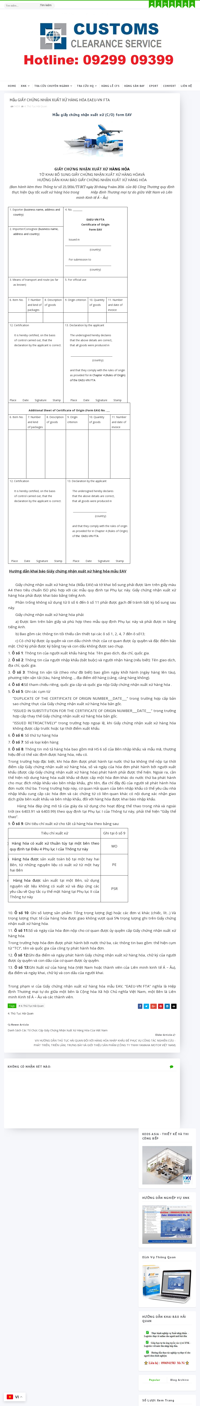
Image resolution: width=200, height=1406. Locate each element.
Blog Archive (179, 344)
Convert (169, 84)
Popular (154, 344)
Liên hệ (186, 84)
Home (12, 84)
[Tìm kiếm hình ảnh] (53, 3)
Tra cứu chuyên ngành (51, 84)
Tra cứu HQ (85, 84)
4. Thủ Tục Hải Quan (37, 118)
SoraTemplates (26, 1387)
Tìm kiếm (46, 4)
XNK (24, 84)
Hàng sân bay (134, 84)
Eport (153, 84)
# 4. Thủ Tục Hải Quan (33, 1133)
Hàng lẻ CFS (110, 84)
